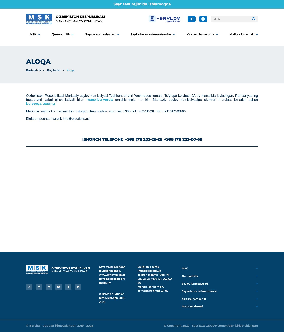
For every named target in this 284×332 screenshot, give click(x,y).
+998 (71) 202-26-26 (143, 139)
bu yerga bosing (40, 103)
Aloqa (70, 70)
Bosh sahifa (33, 70)
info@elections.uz (149, 270)
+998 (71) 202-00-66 (183, 139)
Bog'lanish (53, 70)
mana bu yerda (100, 99)
